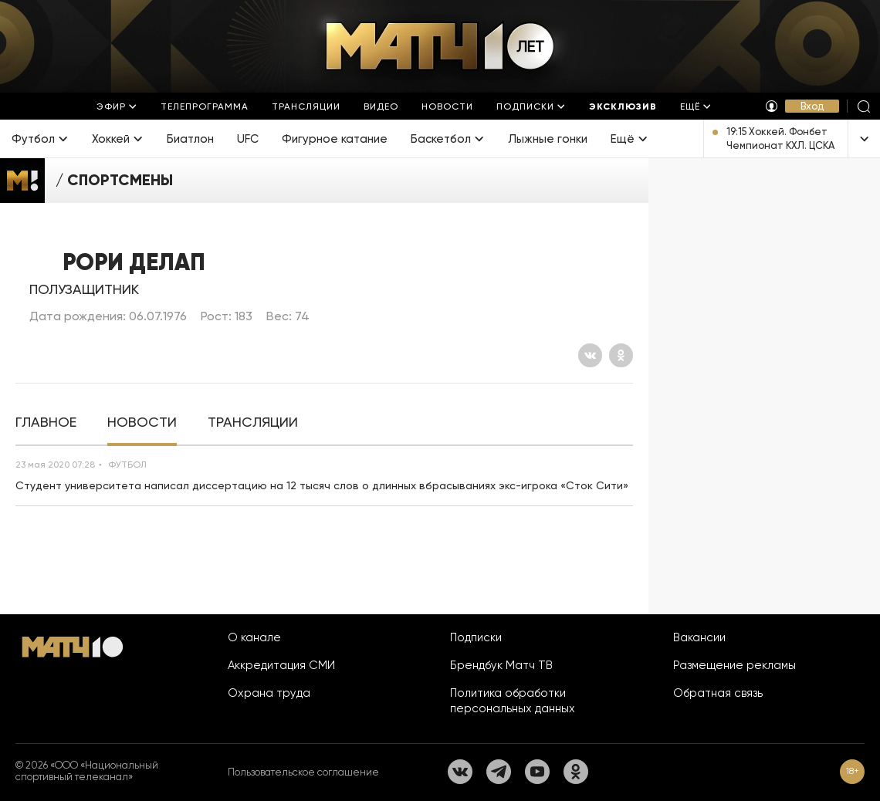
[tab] (45, 422)
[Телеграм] (498, 771)
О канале (254, 637)
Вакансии (699, 637)
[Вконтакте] (590, 355)
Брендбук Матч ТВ (501, 665)
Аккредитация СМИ (281, 665)
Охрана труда (269, 693)
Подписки (476, 637)
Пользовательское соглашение (303, 772)
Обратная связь (718, 693)
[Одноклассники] (621, 355)
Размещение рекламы (734, 665)
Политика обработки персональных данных (512, 700)
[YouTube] (537, 771)
